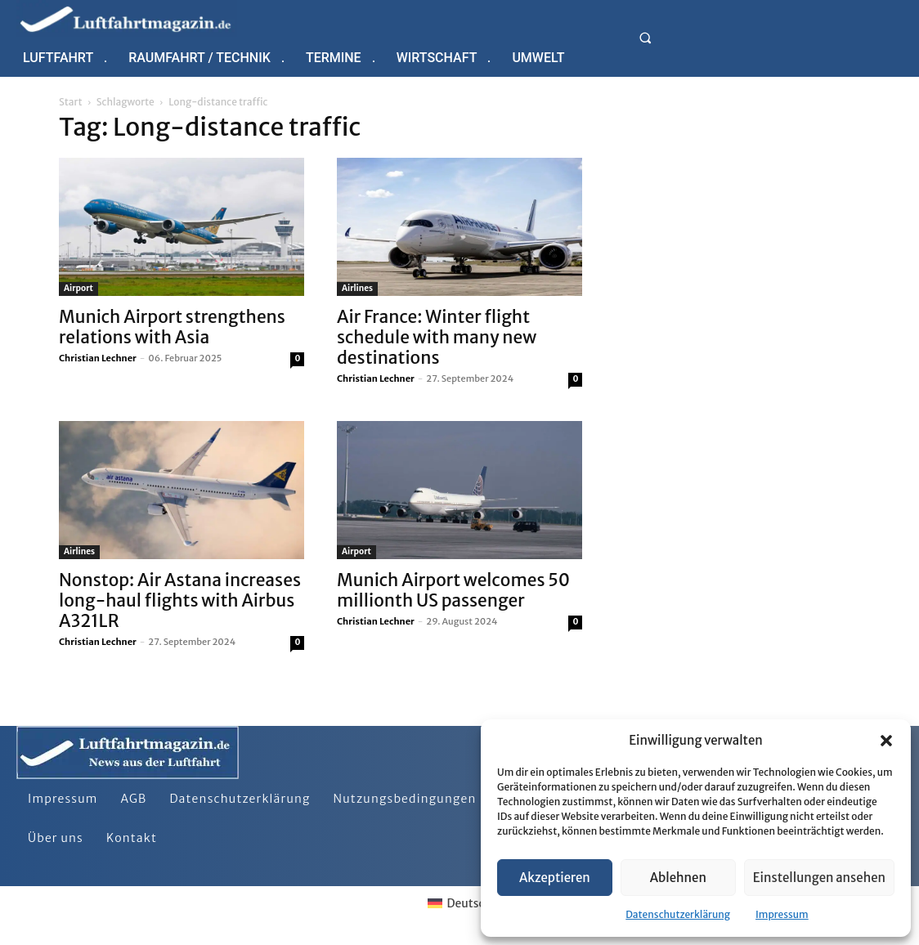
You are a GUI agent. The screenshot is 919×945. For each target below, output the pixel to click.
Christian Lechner (98, 358)
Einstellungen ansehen (819, 877)
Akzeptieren (554, 877)
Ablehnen (678, 877)
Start (70, 102)
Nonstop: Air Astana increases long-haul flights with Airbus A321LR (180, 600)
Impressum (782, 914)
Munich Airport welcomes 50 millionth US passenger (453, 590)
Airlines (357, 288)
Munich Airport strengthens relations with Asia (172, 327)
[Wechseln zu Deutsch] (459, 903)
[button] (886, 740)
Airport (78, 288)
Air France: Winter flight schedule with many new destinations (436, 337)
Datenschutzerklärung (677, 914)
